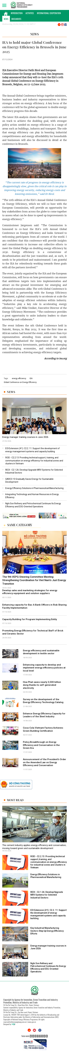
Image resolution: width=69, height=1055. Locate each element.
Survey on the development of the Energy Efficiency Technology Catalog (43, 701)
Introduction (16, 13)
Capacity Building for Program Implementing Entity (29, 619)
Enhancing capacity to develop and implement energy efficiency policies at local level (44, 667)
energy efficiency (19, 378)
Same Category (19, 525)
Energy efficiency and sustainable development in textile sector (41, 652)
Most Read (15, 800)
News (6, 19)
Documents (16, 19)
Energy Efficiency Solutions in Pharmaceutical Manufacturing (34, 488)
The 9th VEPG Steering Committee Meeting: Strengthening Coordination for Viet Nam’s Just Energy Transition (34, 580)
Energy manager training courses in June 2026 (25, 437)
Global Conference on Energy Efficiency (20, 382)
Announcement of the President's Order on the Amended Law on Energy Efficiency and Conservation (44, 762)
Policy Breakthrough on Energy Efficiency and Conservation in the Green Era (41, 745)
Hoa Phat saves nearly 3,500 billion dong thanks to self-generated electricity (42, 685)
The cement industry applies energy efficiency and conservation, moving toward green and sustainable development (34, 847)
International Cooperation (49, 13)
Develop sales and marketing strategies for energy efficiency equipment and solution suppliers (29, 592)
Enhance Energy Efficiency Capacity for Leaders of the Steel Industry (44, 715)
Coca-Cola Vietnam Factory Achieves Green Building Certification (43, 729)
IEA (31, 378)
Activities (30, 13)
